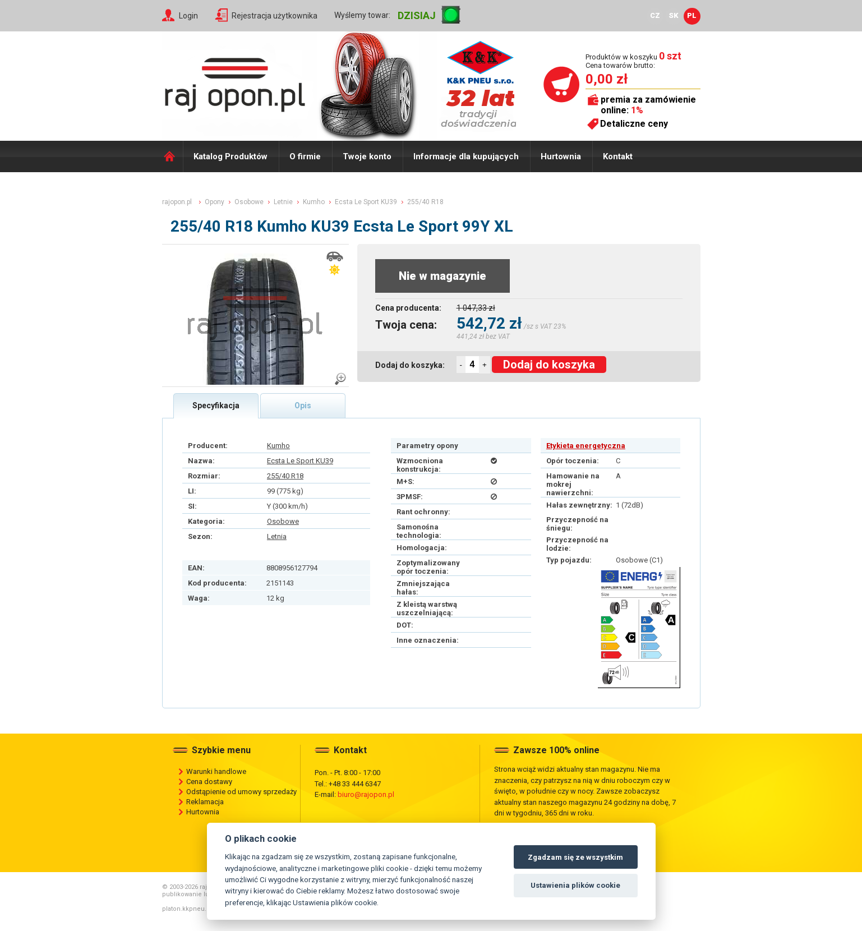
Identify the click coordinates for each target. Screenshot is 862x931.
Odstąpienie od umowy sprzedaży (241, 791)
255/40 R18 (285, 476)
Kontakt (618, 156)
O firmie (305, 156)
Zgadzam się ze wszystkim (575, 857)
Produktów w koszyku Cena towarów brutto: (633, 61)
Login (188, 15)
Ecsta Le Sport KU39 (300, 461)
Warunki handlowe (216, 771)
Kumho (278, 445)
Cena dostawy (209, 781)
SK (674, 15)
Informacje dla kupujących (466, 156)
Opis (302, 405)
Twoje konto (367, 156)
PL (692, 15)
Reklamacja (205, 802)
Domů (172, 156)
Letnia (277, 536)
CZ (655, 15)
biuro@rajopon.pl (366, 794)
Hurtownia (561, 156)
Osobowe (283, 521)
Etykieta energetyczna (585, 445)
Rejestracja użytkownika (274, 15)
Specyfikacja (215, 405)
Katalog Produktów (230, 156)
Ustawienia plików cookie (575, 885)
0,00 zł (607, 79)
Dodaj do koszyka (549, 364)
